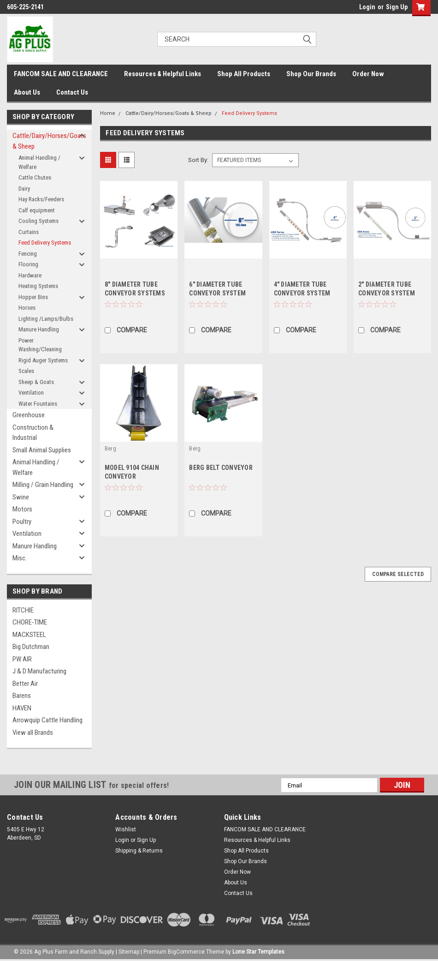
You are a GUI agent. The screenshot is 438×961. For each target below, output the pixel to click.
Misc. (19, 558)
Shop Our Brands (311, 74)
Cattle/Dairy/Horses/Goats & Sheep (45, 141)
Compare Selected (398, 574)
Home (107, 113)
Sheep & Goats (36, 381)
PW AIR (22, 659)
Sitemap (128, 952)
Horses (27, 307)
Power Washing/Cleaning (40, 345)
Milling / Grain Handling (42, 484)
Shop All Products (243, 74)
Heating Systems (38, 285)
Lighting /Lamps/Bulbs (45, 318)
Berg (110, 448)
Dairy (24, 188)
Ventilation (31, 392)
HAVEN (21, 708)
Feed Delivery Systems (44, 242)
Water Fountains (37, 403)
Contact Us (72, 92)
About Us (27, 92)
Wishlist (125, 829)
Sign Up (397, 7)
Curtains (28, 231)
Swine (20, 497)
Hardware (29, 275)
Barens (21, 695)
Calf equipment (36, 210)
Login (367, 7)
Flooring (28, 264)
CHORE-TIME (29, 622)
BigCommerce (186, 952)
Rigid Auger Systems (43, 360)
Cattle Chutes (34, 177)
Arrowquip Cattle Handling (47, 720)
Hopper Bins (33, 297)
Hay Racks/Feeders (41, 199)
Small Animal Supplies (41, 450)
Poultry (21, 521)
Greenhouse (28, 415)
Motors (22, 509)
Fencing (27, 253)
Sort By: (198, 159)
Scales (26, 370)
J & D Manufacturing (39, 671)
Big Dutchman (30, 647)
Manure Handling (38, 329)
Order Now (368, 74)
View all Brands (32, 732)
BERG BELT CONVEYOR (221, 467)
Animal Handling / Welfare (39, 162)
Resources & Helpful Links (162, 74)
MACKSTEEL (29, 635)
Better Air (25, 683)
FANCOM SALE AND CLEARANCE (61, 74)
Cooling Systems (38, 220)
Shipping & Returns (139, 850)
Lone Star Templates (258, 952)
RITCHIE (23, 610)
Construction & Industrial (32, 432)
